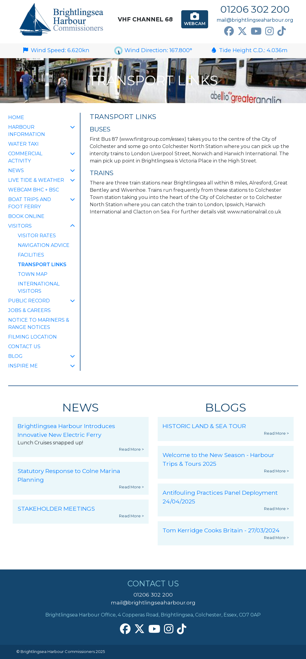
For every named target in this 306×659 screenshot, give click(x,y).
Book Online (26, 216)
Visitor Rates (37, 235)
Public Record (29, 301)
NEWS (16, 170)
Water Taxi (23, 144)
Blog (15, 356)
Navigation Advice (43, 245)
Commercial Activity (25, 157)
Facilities (31, 255)
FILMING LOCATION (32, 337)
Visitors (20, 226)
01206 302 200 (255, 9)
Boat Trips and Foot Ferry (29, 203)
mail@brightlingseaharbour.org (255, 20)
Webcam (194, 19)
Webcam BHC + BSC (33, 190)
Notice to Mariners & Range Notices (38, 323)
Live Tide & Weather (36, 180)
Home (16, 117)
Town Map (32, 274)
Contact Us (24, 346)
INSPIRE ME (23, 366)
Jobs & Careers (29, 310)
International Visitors (39, 287)
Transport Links (42, 264)
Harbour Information (26, 130)
